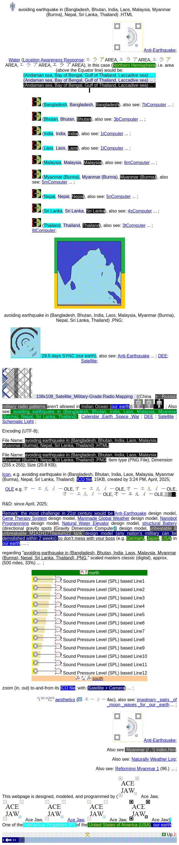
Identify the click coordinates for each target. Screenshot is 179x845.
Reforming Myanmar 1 (137, 768)
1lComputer (111, 148)
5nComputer (118, 196)
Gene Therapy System (24, 518)
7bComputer (154, 104)
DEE (162, 356)
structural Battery (159, 523)
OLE (9, 489)
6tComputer (43, 230)
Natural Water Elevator (85, 523)
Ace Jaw (76, 819)
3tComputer (134, 225)
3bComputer (126, 119)
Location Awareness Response (53, 60)
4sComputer (140, 211)
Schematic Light (18, 421)
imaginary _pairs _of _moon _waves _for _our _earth (142, 702)
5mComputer (54, 182)
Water (14, 60)
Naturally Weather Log (154, 759)
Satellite (89, 361)
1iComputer (111, 133)
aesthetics (65, 699)
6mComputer (137, 162)
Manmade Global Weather (103, 518)
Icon (6, 474)
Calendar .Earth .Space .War (110, 416)
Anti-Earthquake (160, 50)
